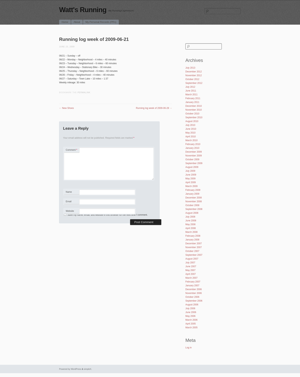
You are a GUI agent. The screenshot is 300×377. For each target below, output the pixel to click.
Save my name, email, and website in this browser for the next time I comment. (108, 215)
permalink (83, 92)
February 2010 (192, 144)
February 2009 (192, 190)
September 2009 (193, 163)
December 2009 (193, 151)
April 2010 (190, 136)
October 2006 (192, 297)
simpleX (87, 369)
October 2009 (192, 159)
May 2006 (190, 316)
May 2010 (190, 132)
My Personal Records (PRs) (101, 22)
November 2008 (193, 201)
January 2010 (192, 148)
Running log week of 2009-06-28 (154, 108)
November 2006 (193, 293)
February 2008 (192, 236)
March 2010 (191, 140)
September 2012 (193, 83)
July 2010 (190, 125)
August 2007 (191, 258)
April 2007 (190, 274)
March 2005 (191, 327)
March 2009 (191, 186)
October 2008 (192, 205)
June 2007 (190, 266)
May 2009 (190, 178)
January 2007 (192, 285)
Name (71, 192)
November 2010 (193, 109)
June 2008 (190, 220)
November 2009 (193, 155)
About (77, 22)
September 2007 (193, 255)
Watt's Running (82, 10)
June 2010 (190, 129)
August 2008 (191, 213)
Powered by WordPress (70, 369)
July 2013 (190, 67)
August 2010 (191, 121)
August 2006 (191, 304)
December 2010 (193, 106)
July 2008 (190, 216)
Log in (188, 347)
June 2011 (190, 90)
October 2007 (192, 251)
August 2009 (191, 167)
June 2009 (190, 174)
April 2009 (190, 182)
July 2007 (190, 262)
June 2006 (190, 312)
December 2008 (193, 197)
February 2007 (192, 281)
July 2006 (190, 308)
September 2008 (193, 209)
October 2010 (192, 113)
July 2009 (190, 171)
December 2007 (193, 243)
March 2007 (191, 278)
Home (65, 22)
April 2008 (190, 228)
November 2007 (193, 247)
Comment (71, 150)
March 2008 (191, 232)
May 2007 (190, 270)
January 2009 (192, 194)
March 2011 (191, 94)
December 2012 (193, 71)
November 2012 (193, 75)
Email (71, 202)
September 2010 (193, 117)
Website (70, 211)
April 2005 (190, 323)
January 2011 (192, 102)
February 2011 (192, 98)
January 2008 (192, 239)
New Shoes (66, 108)
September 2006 (193, 300)
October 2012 (192, 79)
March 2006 (191, 320)
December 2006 (193, 289)
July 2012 (190, 87)
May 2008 (190, 224)
